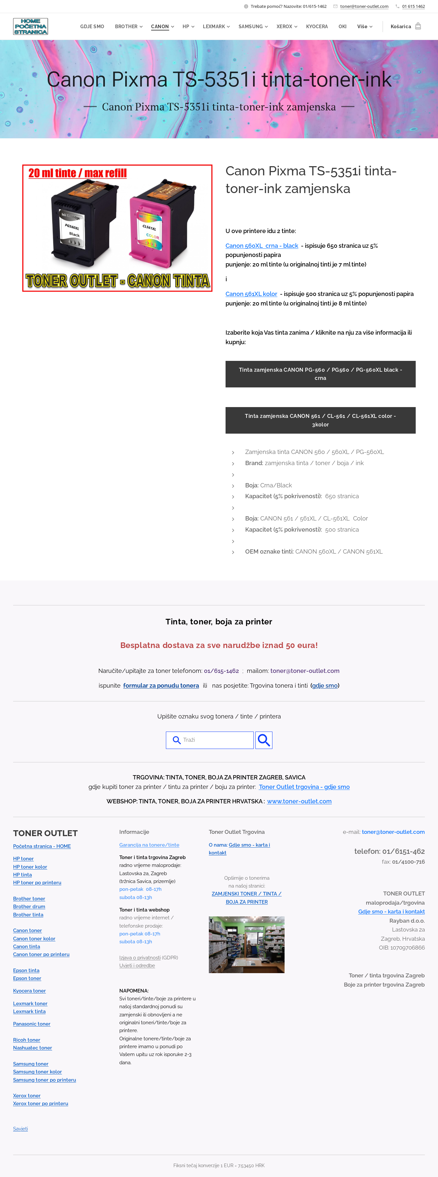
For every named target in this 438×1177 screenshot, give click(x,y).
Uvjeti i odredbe (137, 966)
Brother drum (29, 907)
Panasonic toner (31, 1024)
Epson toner (27, 978)
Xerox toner (27, 1096)
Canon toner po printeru (41, 954)
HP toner (23, 859)
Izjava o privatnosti (140, 958)
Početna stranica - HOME (42, 846)
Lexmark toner (30, 1003)
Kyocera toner (29, 991)
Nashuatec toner (32, 1048)
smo (332, 685)
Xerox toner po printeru (40, 1104)
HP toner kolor (30, 867)
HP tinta (22, 875)
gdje (319, 685)
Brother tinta (28, 914)
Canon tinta (26, 947)
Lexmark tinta (29, 1011)
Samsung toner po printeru (44, 1080)
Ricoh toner (26, 1040)
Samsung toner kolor (37, 1072)
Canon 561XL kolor (251, 293)
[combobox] (210, 740)
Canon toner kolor (34, 938)
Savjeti (20, 1129)
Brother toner (29, 899)
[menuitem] (90, 26)
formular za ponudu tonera (161, 685)
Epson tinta (26, 970)
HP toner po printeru (37, 883)
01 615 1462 (413, 6)
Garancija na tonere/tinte (149, 845)
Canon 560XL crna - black (262, 245)
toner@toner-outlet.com (364, 6)
